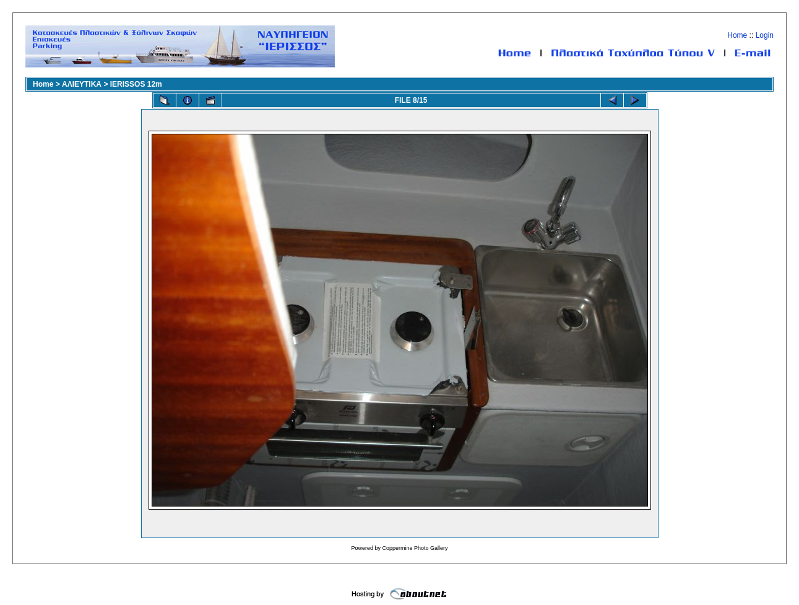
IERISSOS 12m (136, 84)
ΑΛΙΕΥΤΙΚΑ (81, 84)
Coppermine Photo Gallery (414, 548)
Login (765, 35)
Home (737, 35)
